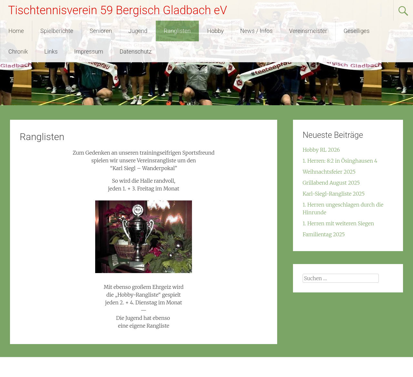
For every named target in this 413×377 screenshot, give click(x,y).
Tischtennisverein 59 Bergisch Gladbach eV (117, 10)
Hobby (215, 30)
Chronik (18, 51)
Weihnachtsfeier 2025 (329, 171)
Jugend (137, 30)
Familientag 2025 (324, 234)
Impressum (88, 51)
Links (50, 51)
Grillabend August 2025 (331, 182)
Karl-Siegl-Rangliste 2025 (334, 193)
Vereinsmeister (308, 30)
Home (16, 30)
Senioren (101, 30)
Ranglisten (177, 30)
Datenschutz (136, 51)
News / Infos (256, 30)
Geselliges (357, 30)
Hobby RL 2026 (321, 150)
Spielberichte (56, 30)
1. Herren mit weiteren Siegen (338, 223)
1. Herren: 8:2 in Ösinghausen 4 (340, 161)
